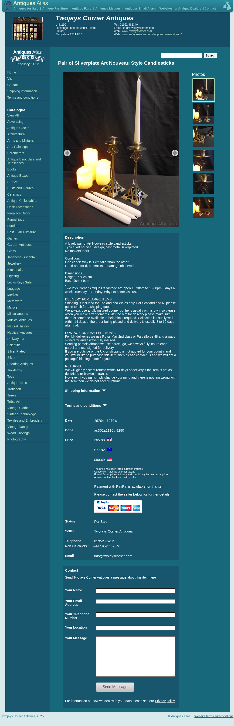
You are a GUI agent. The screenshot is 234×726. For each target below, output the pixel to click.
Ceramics (14, 194)
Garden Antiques (19, 244)
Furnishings (15, 219)
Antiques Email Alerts (140, 8)
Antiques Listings (108, 8)
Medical (13, 295)
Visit (10, 78)
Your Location (76, 627)
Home (11, 72)
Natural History (18, 326)
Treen (11, 395)
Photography (16, 439)
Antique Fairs (81, 8)
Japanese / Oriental (21, 257)
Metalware (15, 301)
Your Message (76, 638)
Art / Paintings (17, 147)
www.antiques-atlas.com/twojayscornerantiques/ (151, 34)
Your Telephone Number (77, 616)
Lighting (13, 276)
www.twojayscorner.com (137, 31)
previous (67, 153)
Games (12, 238)
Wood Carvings (18, 433)
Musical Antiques (19, 320)
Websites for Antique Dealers (180, 8)
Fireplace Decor (19, 213)
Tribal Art (13, 401)
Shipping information (22, 91)
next (175, 153)
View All (13, 115)
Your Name (73, 590)
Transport (14, 389)
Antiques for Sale (26, 8)
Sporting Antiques (20, 364)
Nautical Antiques (20, 332)
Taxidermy (14, 370)
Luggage (13, 288)
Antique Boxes (17, 175)
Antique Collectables (22, 201)
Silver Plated (16, 351)
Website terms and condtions (213, 723)
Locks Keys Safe (19, 282)
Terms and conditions (22, 97)
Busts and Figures (20, 188)
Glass (11, 251)
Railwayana (15, 339)
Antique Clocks (18, 128)
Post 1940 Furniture (21, 232)
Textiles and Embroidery (24, 420)
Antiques (30, 3)
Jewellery (14, 263)
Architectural (16, 134)
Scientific (13, 345)
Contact (210, 8)
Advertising (15, 121)
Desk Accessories (20, 207)
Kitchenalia (15, 270)
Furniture (13, 226)
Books (12, 169)
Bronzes (13, 182)
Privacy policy (165, 708)
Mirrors (12, 307)
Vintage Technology (21, 414)
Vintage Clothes (19, 408)
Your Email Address (73, 602)
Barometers (15, 153)
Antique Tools (17, 383)
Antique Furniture (55, 8)
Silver (11, 358)
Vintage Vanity (17, 427)
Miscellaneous (17, 314)
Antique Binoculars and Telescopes (24, 161)
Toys (10, 376)
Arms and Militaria (20, 140)
